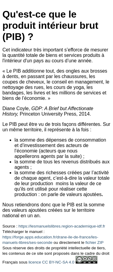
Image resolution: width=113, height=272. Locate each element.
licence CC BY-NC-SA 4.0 (51, 262)
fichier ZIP (95, 242)
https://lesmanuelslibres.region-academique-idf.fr (61, 226)
